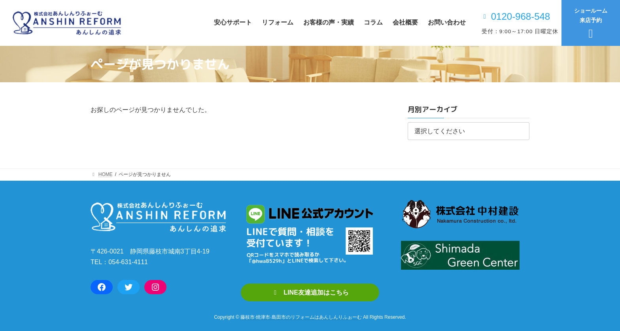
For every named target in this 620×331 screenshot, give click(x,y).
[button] (310, 292)
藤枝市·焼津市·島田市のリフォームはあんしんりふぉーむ (301, 317)
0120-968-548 (520, 16)
